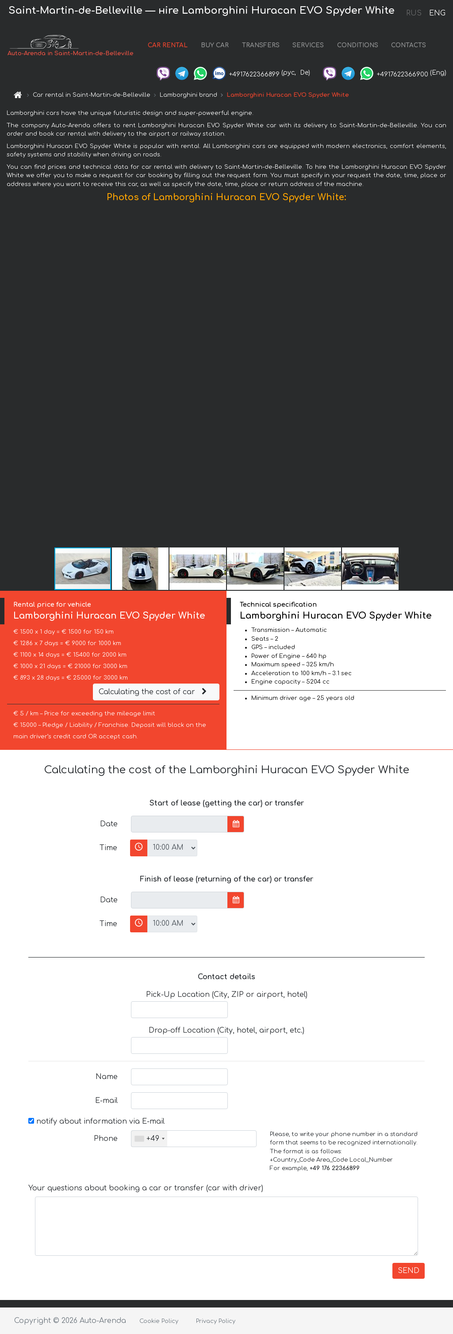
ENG (437, 13)
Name (107, 1077)
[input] (179, 824)
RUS (414, 13)
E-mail (106, 1101)
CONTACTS (408, 45)
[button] (445, 377)
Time (108, 848)
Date (109, 824)
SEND (408, 1271)
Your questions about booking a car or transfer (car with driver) (145, 1188)
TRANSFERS (261, 45)
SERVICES (308, 45)
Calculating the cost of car (154, 692)
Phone (106, 1139)
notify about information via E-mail (96, 1121)
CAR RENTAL (168, 45)
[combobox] (149, 1139)
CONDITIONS (357, 45)
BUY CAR (215, 45)
